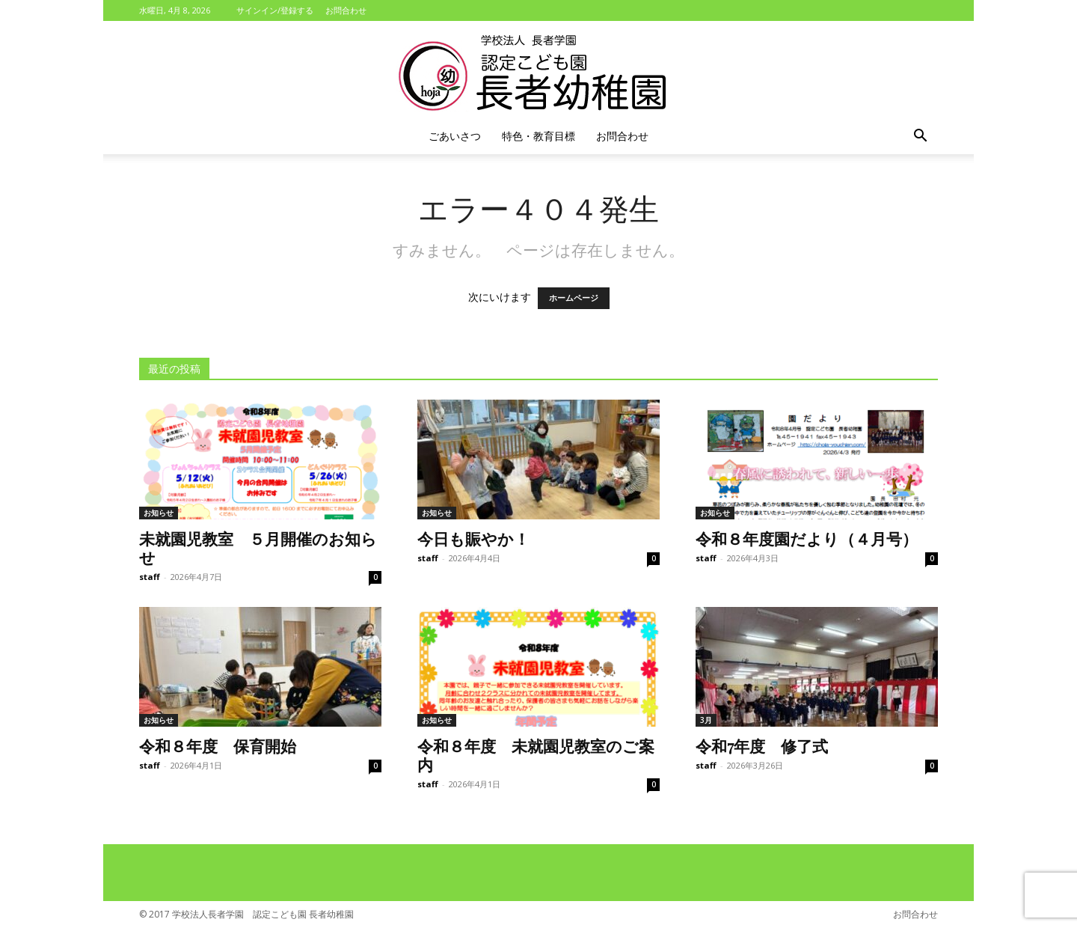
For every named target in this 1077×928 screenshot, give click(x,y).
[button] (920, 137)
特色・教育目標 (538, 135)
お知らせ (159, 512)
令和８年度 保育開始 (217, 745)
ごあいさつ (455, 135)
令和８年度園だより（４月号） (807, 538)
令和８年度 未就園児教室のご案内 (535, 755)
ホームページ (573, 298)
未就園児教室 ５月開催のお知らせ (258, 547)
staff (149, 576)
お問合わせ (345, 10)
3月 (706, 720)
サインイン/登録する (274, 10)
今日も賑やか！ (473, 538)
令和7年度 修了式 (762, 745)
